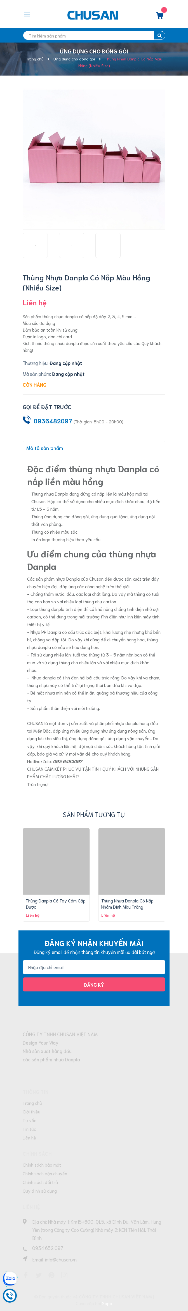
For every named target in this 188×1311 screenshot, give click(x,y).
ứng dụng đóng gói (87, 738)
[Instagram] (64, 1275)
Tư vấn (29, 1120)
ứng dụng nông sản (127, 730)
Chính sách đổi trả (40, 1182)
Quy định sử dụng (40, 1190)
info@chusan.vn (61, 1259)
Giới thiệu (31, 1111)
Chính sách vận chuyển (45, 1173)
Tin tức (29, 1129)
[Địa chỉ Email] (94, 967)
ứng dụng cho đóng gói (66, 516)
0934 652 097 (47, 1248)
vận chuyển (138, 738)
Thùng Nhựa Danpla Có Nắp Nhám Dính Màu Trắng (127, 903)
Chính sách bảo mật (42, 1164)
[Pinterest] (51, 1275)
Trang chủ (32, 1103)
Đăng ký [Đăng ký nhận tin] (94, 984)
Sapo (107, 1303)
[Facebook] (26, 1275)
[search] (94, 35)
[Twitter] (39, 1275)
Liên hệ (29, 1137)
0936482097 (53, 421)
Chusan (97, 578)
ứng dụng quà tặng (109, 516)
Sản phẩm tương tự (94, 814)
